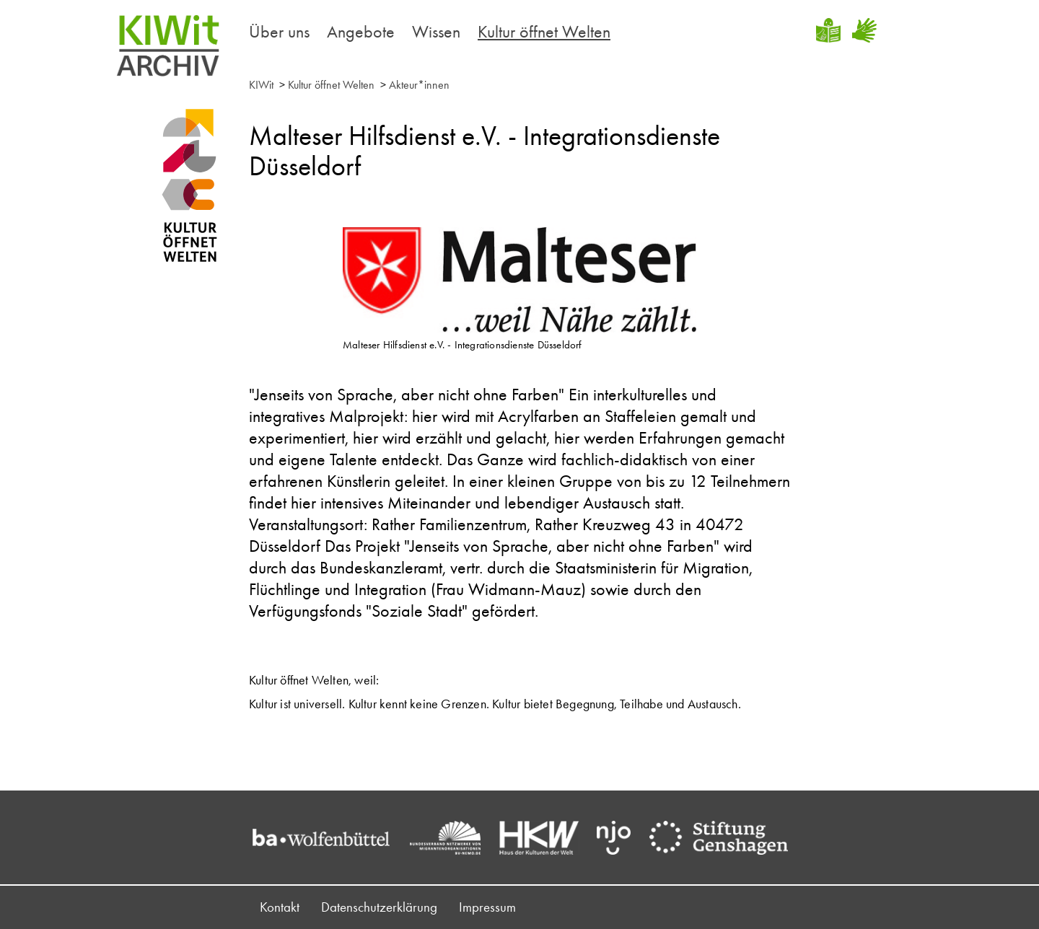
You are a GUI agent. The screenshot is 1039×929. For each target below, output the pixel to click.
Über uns (279, 31)
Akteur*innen (419, 84)
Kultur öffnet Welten (544, 31)
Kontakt (279, 907)
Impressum (487, 907)
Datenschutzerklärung (379, 907)
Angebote (361, 31)
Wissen (436, 31)
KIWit (261, 84)
